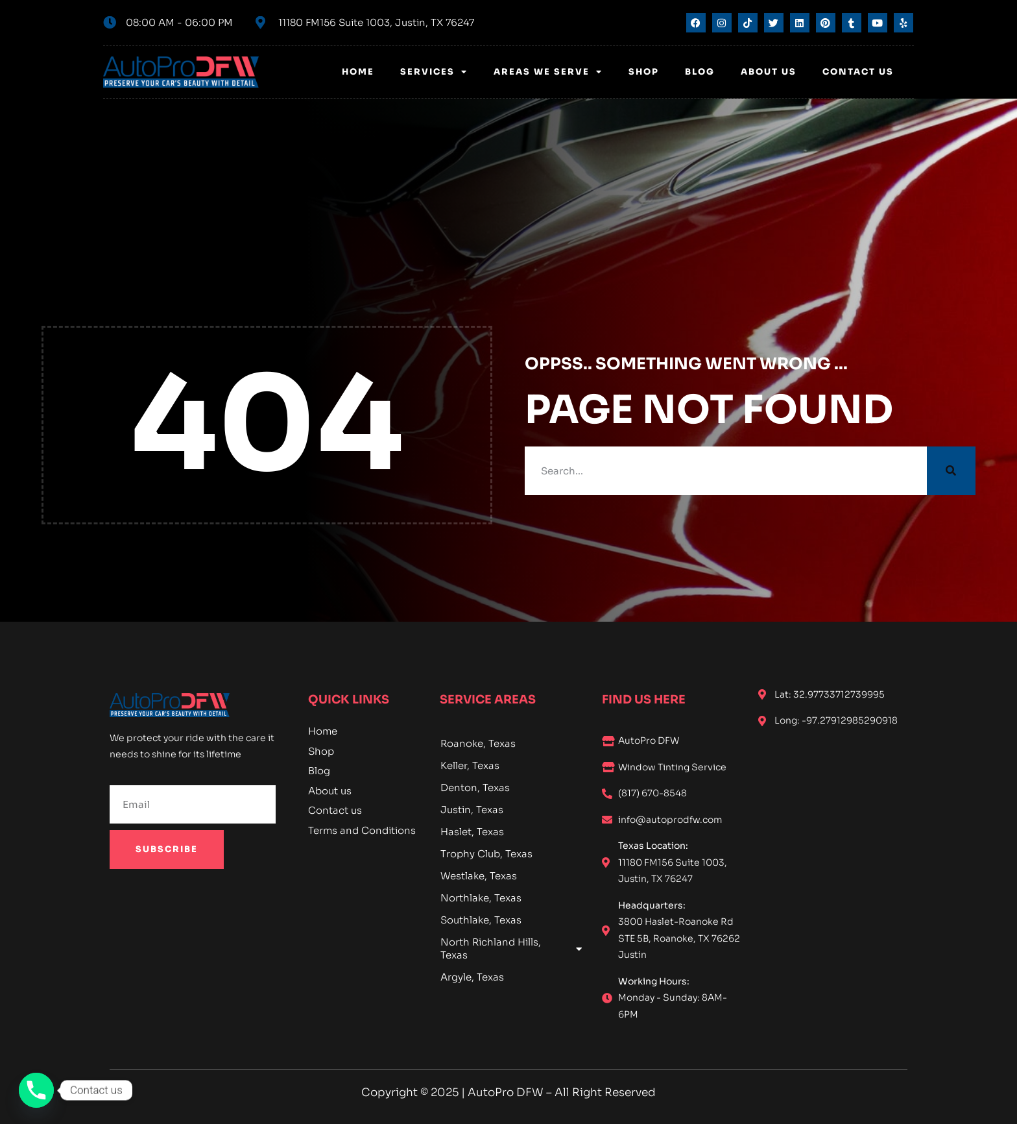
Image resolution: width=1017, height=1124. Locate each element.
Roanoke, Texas (478, 743)
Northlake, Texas (480, 898)
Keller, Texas (469, 765)
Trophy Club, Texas (486, 854)
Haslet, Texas (472, 831)
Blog (700, 71)
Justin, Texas (471, 809)
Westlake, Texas (478, 876)
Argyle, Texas (472, 977)
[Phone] (36, 1090)
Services (434, 71)
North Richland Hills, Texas (511, 948)
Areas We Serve (548, 71)
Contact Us (858, 71)
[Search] (951, 470)
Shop (643, 71)
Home (358, 71)
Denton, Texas (475, 787)
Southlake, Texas (480, 920)
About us (768, 71)
